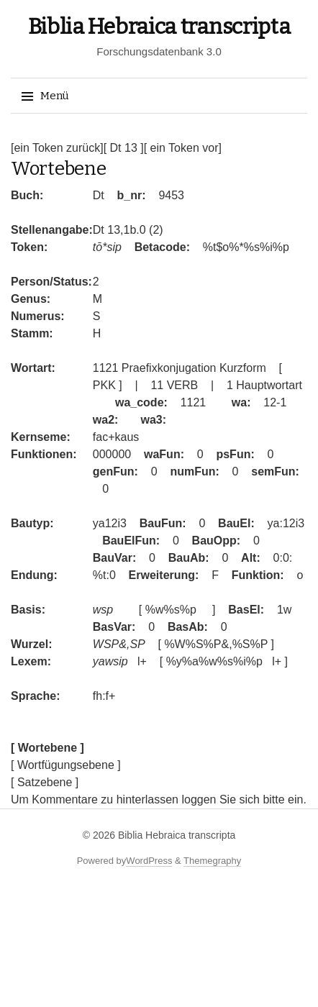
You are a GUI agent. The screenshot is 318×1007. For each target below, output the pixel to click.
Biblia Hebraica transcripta (159, 27)
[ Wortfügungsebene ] (66, 765)
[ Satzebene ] (44, 782)
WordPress (149, 860)
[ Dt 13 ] (124, 148)
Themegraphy (212, 860)
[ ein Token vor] (183, 148)
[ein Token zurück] (57, 148)
